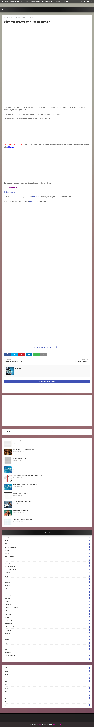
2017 (47, 698)
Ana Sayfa (7, 17)
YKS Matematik (14, 1)
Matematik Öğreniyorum (20, 510)
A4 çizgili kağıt (17, 441)
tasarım (47, 639)
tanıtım (47, 636)
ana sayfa (5, 1)
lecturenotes (47, 601)
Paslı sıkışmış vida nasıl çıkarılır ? (23, 450)
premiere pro (47, 630)
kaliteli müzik (47, 592)
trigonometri (47, 643)
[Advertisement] (47, 90)
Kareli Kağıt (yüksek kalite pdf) (22, 519)
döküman (47, 560)
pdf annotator (47, 620)
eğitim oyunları (47, 563)
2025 (47, 671)
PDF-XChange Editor (47, 547)
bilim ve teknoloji (47, 557)
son (12, 17)
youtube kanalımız (9, 432)
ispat (47, 589)
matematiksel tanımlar (47, 608)
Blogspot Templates (58, 724)
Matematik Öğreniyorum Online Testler (25, 484)
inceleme (47, 582)
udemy (47, 646)
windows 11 (47, 652)
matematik (47, 604)
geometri (47, 572)
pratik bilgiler (47, 624)
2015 (47, 705)
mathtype (47, 611)
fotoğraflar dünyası (47, 569)
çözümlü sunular (47, 655)
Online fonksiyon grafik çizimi (22, 493)
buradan (32, 201)
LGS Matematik (35, 1)
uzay (47, 649)
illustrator (47, 579)
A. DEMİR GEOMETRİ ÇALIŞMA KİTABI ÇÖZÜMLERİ (27, 476)
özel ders (47, 659)
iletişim (66, 1)
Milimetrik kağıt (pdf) (19, 458)
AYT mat (47, 537)
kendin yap (47, 595)
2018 (47, 695)
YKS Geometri (25, 1)
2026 (47, 668)
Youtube (47, 553)
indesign (47, 585)
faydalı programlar (47, 566)
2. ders (13, 192)
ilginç (47, 576)
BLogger (39, 724)
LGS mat (47, 544)
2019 (47, 692)
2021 (47, 685)
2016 (47, 702)
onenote (47, 617)
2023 (47, 678)
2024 (47, 675)
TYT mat (47, 550)
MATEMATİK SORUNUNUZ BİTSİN (22, 502)
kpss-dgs (47, 598)
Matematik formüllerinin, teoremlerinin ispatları (28, 467)
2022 (47, 681)
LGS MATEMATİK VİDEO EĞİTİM (47, 347)
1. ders (6, 192)
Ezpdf (47, 541)
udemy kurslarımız (53, 432)
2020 (47, 688)
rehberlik (47, 633)
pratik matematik (47, 627)
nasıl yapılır (47, 614)
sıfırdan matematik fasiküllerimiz (52, 1)
